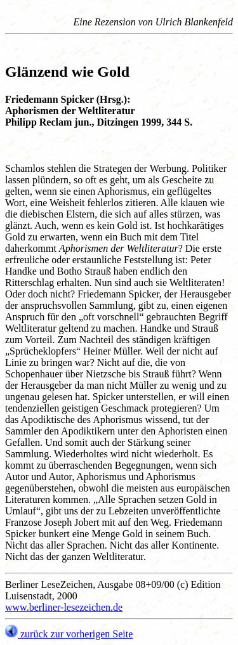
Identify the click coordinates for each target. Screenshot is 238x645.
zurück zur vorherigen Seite (69, 634)
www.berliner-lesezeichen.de (63, 607)
